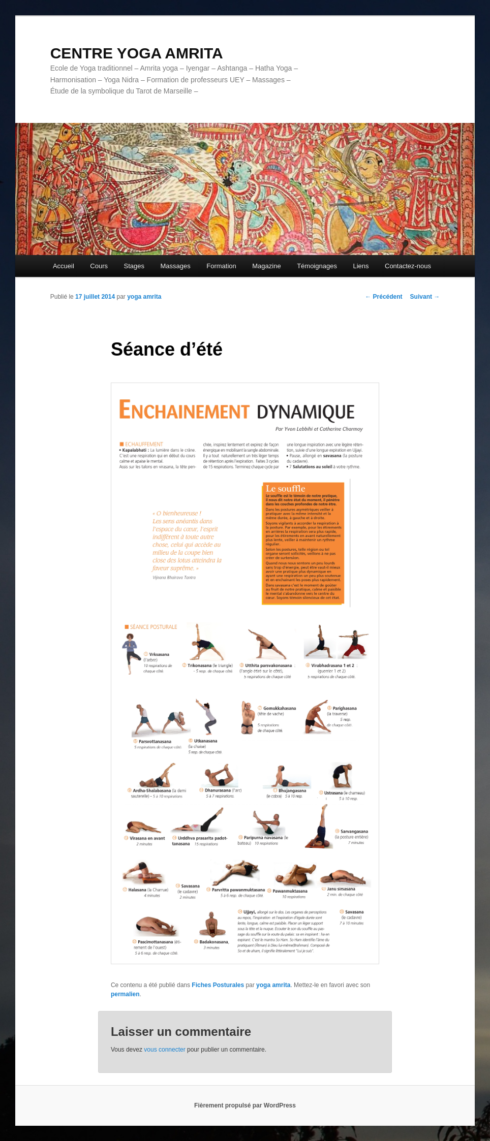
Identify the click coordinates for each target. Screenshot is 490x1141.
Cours (99, 266)
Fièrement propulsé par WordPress (245, 1105)
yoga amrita (144, 296)
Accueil (63, 266)
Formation (221, 266)
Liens (361, 266)
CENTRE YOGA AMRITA (136, 53)
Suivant (425, 296)
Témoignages (317, 266)
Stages (134, 266)
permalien (125, 994)
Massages (175, 266)
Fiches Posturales (218, 985)
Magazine (266, 266)
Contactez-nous (408, 266)
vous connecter (164, 1049)
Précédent (383, 296)
